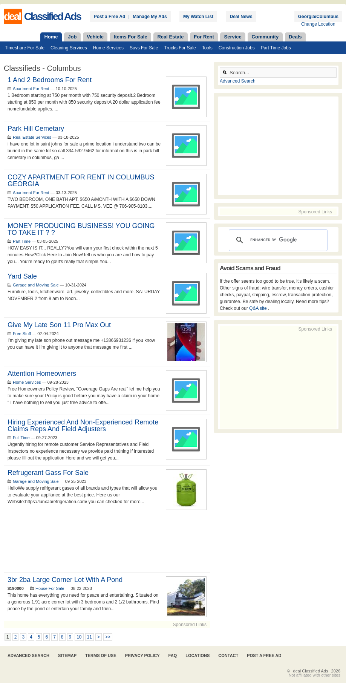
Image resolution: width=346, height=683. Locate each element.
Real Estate (170, 37)
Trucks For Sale (180, 48)
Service (233, 37)
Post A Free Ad (264, 655)
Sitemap (67, 655)
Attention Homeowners (42, 373)
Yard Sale (22, 276)
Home (51, 37)
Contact (228, 655)
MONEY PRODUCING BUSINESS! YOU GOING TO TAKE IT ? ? (81, 229)
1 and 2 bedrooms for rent (50, 80)
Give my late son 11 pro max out (59, 325)
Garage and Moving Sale (36, 285)
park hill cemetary (36, 128)
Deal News (241, 16)
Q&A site (258, 308)
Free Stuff (22, 333)
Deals (295, 37)
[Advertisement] (107, 543)
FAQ (172, 655)
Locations (197, 655)
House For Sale (49, 588)
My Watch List (198, 16)
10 (79, 637)
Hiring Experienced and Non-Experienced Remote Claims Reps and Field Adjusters (83, 425)
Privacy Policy (142, 655)
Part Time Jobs (276, 48)
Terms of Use (100, 655)
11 (89, 637)
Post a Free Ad (110, 16)
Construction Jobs (237, 48)
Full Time (21, 437)
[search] (277, 240)
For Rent (204, 37)
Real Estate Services (32, 137)
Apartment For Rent (31, 88)
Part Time (22, 241)
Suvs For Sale (144, 48)
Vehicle (95, 37)
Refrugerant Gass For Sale (48, 472)
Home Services (108, 48)
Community (265, 37)
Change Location (318, 24)
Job (72, 37)
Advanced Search (238, 81)
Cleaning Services (69, 48)
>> (107, 637)
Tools (207, 48)
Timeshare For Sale (24, 48)
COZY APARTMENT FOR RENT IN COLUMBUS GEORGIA (81, 180)
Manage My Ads (150, 16)
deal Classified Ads (310, 671)
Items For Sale (130, 37)
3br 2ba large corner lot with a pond (65, 579)
